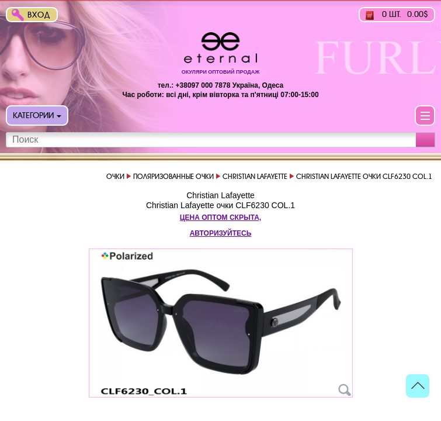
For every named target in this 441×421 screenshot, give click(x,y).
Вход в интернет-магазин (41, 16)
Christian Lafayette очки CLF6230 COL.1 (220, 205)
